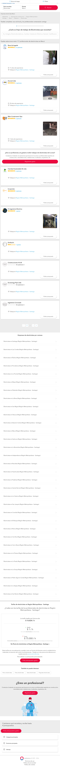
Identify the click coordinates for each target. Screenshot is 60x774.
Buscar (48, 7)
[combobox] (11, 7)
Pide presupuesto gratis (30, 664)
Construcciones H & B (15, 266)
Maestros (16, 18)
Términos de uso (29, 765)
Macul (10, 18)
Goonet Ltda (12, 85)
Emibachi (11, 246)
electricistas (7, 676)
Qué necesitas (7, 6)
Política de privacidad (30, 766)
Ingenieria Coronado (14, 306)
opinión (17, 215)
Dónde (24, 6)
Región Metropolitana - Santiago (25, 73)
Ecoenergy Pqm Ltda (14, 286)
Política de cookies (29, 768)
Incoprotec (11, 193)
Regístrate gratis (30, 697)
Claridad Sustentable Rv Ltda (17, 173)
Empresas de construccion (17, 16)
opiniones (18, 51)
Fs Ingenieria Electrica (15, 213)
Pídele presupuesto (48, 78)
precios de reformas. (33, 658)
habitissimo (5, 16)
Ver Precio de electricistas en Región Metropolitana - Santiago (30, 648)
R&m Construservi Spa (15, 120)
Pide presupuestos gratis (11, 734)
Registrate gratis (30, 165)
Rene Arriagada (13, 49)
